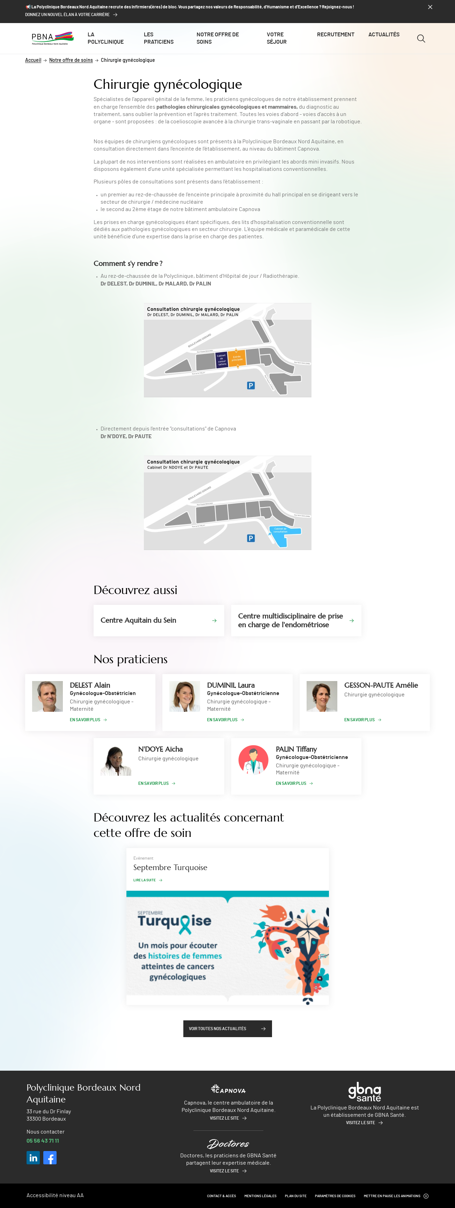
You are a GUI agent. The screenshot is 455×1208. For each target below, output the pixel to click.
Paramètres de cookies (335, 1196)
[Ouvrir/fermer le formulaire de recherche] (420, 38)
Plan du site (296, 1196)
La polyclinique (106, 38)
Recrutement (335, 34)
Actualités (383, 34)
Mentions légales (260, 1196)
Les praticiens (159, 38)
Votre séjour (277, 38)
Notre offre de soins (218, 38)
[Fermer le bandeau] (430, 7)
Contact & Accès (221, 1196)
